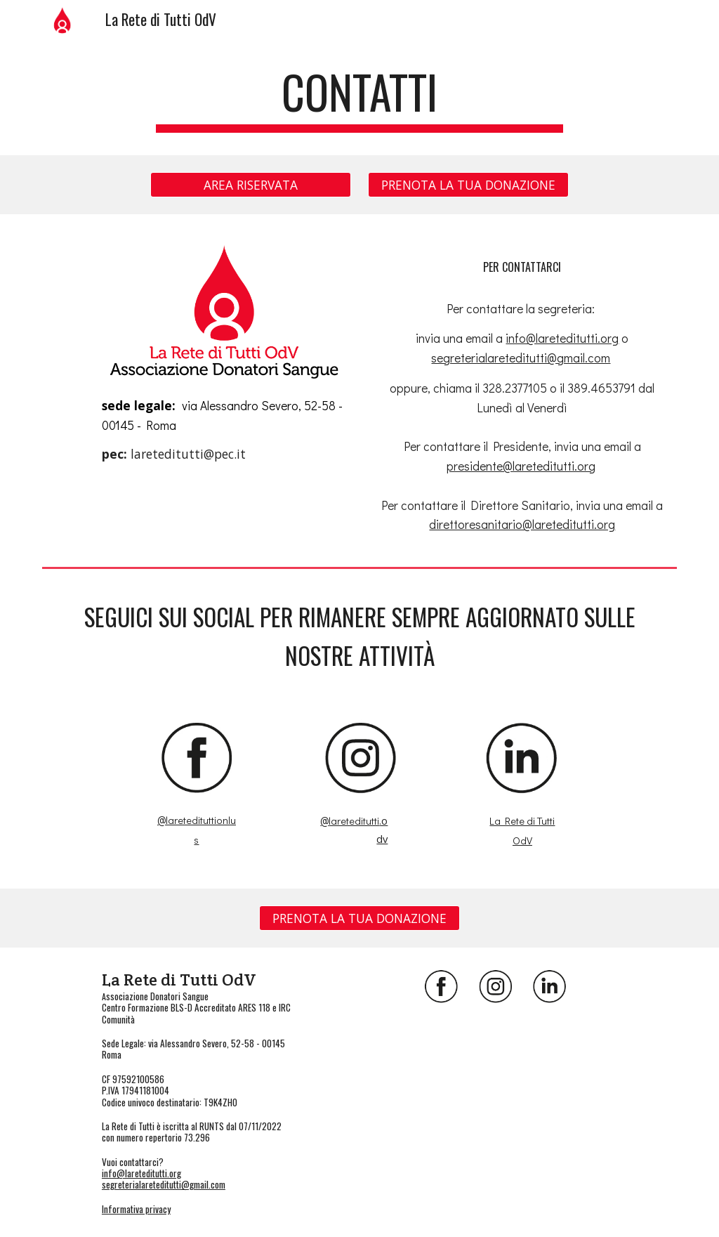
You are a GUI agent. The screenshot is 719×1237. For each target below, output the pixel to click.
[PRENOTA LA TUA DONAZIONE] (468, 184)
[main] (359, 98)
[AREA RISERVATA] (250, 184)
